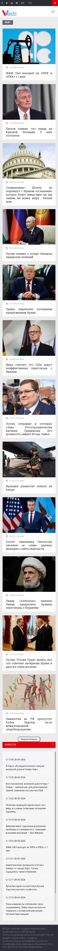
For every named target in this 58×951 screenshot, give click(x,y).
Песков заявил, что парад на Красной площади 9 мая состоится (29, 132)
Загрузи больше (29, 739)
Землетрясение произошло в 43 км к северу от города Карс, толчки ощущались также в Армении (25, 868)
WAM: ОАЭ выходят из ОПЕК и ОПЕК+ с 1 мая (29, 74)
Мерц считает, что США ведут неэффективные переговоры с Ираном (29, 368)
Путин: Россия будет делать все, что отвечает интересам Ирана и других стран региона (29, 663)
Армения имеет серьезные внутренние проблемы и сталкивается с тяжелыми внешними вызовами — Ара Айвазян (26, 829)
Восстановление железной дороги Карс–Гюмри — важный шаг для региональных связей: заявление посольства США (27, 787)
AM (22, 3)
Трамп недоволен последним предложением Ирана (29, 310)
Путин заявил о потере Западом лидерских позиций (29, 255)
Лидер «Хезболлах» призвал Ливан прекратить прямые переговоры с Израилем (29, 604)
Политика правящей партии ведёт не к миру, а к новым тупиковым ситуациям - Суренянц (26, 808)
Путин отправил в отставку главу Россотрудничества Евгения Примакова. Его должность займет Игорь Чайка (29, 429)
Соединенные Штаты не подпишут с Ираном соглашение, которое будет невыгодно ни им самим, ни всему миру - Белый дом (29, 194)
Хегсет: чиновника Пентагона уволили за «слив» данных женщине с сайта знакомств (29, 545)
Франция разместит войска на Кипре (29, 487)
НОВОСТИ (10, 744)
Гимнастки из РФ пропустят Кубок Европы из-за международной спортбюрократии (29, 724)
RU (30, 3)
